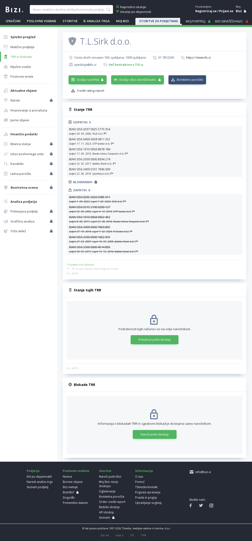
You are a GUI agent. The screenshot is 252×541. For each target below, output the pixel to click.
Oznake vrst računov (81, 264)
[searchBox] (71, 9)
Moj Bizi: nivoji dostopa (108, 484)
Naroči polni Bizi (110, 477)
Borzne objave (73, 482)
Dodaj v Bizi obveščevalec (137, 79)
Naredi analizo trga (40, 482)
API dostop (106, 512)
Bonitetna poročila (111, 497)
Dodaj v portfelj (88, 79)
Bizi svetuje (70, 487)
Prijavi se (226, 11)
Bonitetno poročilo (190, 79)
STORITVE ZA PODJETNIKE (158, 21)
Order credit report (112, 502)
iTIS (132, 535)
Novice (67, 477)
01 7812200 (166, 57)
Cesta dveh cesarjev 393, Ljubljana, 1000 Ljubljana (110, 57)
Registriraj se (206, 11)
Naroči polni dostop (155, 434)
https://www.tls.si (198, 57)
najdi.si (119, 535)
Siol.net (104, 535)
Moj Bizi (122, 21)
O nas (139, 477)
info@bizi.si (202, 472)
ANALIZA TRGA (98, 21)
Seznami (104, 518)
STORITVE (70, 21)
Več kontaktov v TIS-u (126, 64)
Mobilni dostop (109, 507)
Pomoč (140, 482)
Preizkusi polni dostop (154, 339)
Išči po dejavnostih (39, 477)
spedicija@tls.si (85, 64)
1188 (143, 535)
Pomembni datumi (75, 503)
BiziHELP (68, 492)
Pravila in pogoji (146, 497)
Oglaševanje (107, 491)
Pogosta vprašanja (147, 492)
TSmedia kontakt (146, 487)
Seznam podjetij (37, 487)
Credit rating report (90, 90)
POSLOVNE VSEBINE (41, 21)
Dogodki (68, 497)
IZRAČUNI (13, 21)
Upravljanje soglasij (148, 503)
